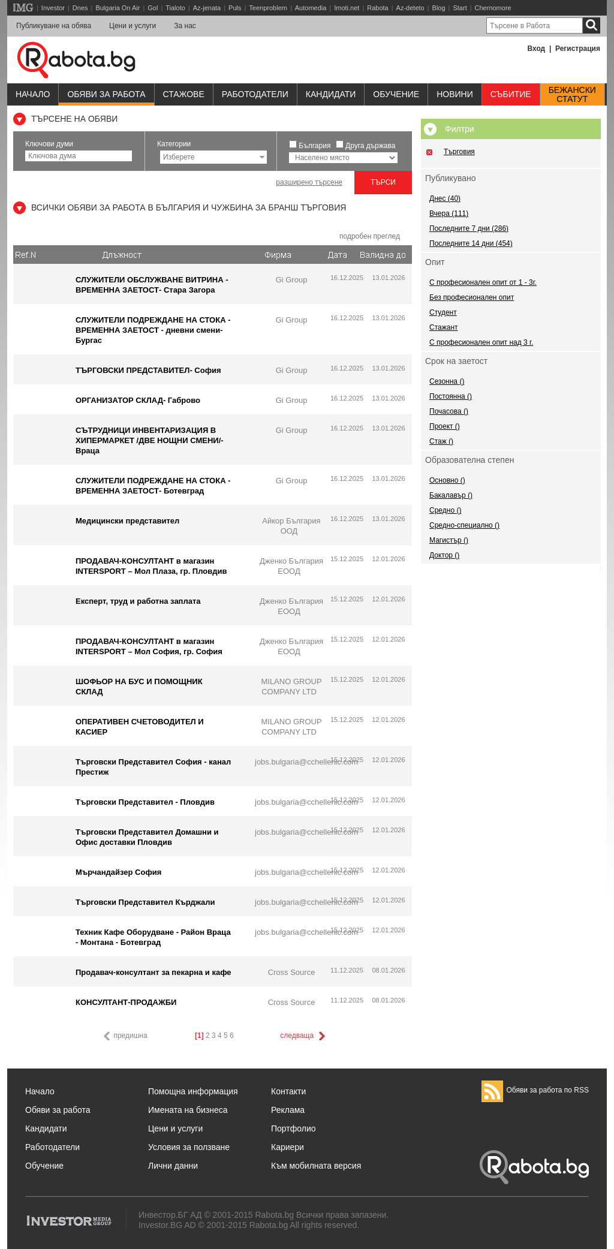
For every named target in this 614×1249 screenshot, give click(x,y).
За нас (185, 26)
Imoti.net (346, 7)
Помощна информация (193, 1091)
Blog (439, 7)
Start (459, 7)
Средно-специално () (464, 525)
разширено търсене (309, 182)
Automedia (311, 7)
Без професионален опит (471, 297)
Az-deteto (410, 7)
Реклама (288, 1110)
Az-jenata (207, 7)
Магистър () (448, 540)
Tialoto (175, 7)
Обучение (44, 1165)
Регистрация (577, 48)
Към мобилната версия (316, 1165)
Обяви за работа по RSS (535, 1090)
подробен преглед (369, 236)
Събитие (510, 94)
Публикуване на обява (53, 26)
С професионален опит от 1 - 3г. (483, 282)
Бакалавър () (450, 495)
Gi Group (292, 279)
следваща (303, 1036)
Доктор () (444, 555)
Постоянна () (450, 396)
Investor (53, 7)
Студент (443, 312)
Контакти (288, 1091)
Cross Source (291, 972)
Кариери (287, 1147)
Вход (537, 48)
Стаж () (441, 441)
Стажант (443, 327)
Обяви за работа (106, 94)
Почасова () (448, 411)
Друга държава (370, 146)
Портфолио (293, 1128)
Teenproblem (268, 7)
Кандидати (331, 94)
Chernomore (493, 7)
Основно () (447, 480)
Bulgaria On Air (117, 7)
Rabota (377, 7)
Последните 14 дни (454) (471, 243)
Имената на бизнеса (188, 1110)
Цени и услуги (132, 26)
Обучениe (396, 94)
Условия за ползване (189, 1147)
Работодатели (255, 94)
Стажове (183, 94)
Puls (234, 7)
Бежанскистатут (572, 95)
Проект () (444, 426)
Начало (33, 94)
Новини (455, 94)
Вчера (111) (448, 213)
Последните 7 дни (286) (468, 228)
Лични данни (173, 1165)
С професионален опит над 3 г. (481, 342)
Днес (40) (444, 198)
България (314, 146)
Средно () (445, 510)
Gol (153, 7)
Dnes (80, 7)
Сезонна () (446, 381)
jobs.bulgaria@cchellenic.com (306, 761)
